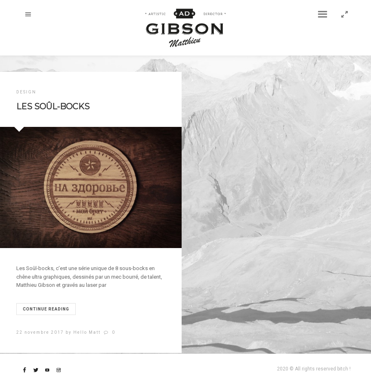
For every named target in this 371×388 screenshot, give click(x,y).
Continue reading (46, 309)
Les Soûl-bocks (53, 106)
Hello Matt (87, 332)
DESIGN (26, 92)
